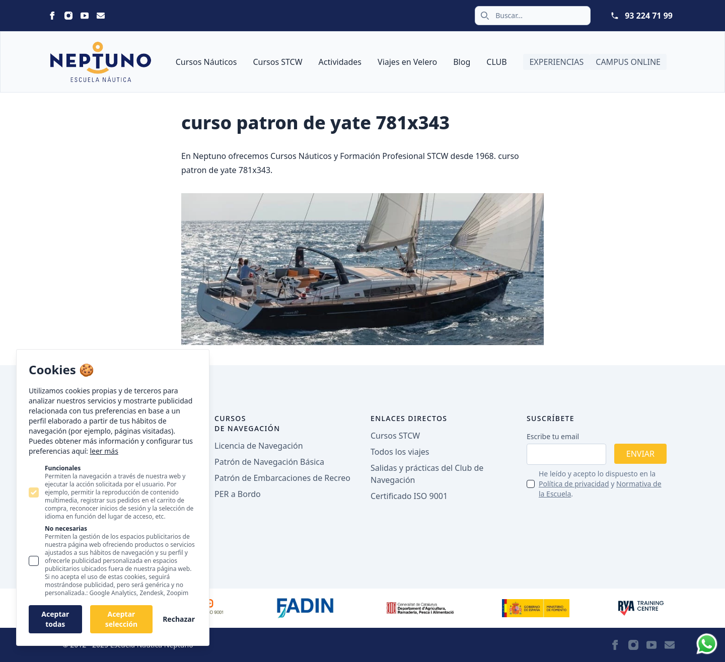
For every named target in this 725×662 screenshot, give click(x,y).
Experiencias (556, 61)
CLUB (496, 61)
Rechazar (179, 619)
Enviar (640, 453)
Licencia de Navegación (258, 445)
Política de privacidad (574, 483)
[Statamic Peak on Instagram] (68, 16)
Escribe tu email (553, 436)
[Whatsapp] (707, 644)
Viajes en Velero (407, 61)
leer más (104, 451)
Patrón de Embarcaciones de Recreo (282, 477)
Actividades (340, 61)
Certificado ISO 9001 (409, 496)
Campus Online (628, 61)
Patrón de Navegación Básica (269, 461)
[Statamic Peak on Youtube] (85, 16)
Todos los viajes (400, 451)
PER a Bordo (237, 494)
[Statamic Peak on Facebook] (52, 16)
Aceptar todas (55, 619)
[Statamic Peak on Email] (101, 16)
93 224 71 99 (649, 15)
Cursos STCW (277, 61)
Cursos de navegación (247, 423)
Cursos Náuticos (206, 61)
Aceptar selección (121, 619)
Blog (461, 61)
